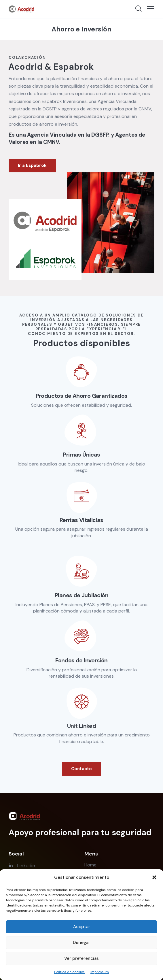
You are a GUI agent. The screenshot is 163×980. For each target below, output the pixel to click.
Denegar (81, 942)
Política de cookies (69, 972)
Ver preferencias (81, 958)
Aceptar (81, 927)
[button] (154, 877)
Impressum (99, 972)
